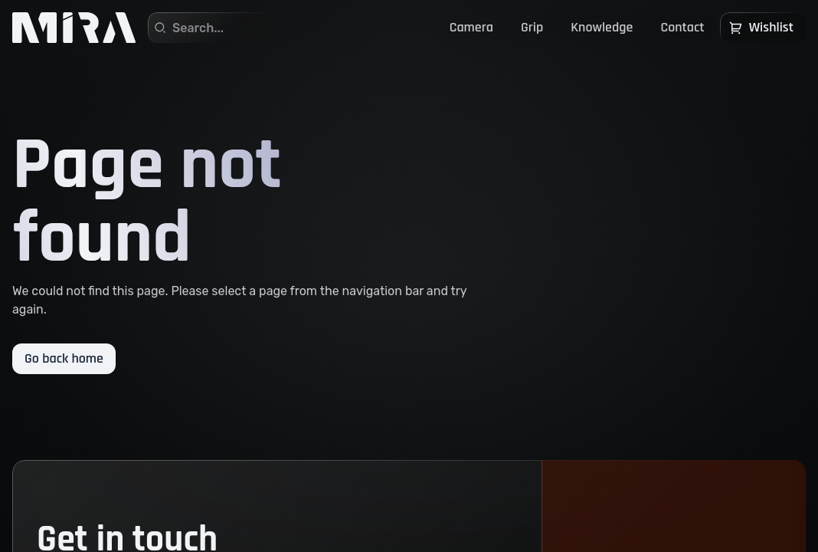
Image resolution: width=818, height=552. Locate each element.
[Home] (74, 27)
